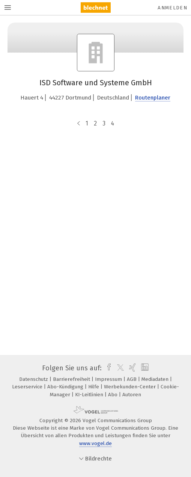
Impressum (109, 379)
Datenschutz (34, 379)
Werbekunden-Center (130, 386)
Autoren (131, 394)
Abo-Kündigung (66, 386)
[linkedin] (143, 368)
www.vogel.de (95, 443)
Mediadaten (155, 379)
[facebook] (107, 368)
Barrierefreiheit (72, 379)
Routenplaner (152, 97)
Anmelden (172, 8)
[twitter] (119, 368)
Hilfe (94, 386)
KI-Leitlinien (90, 394)
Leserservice (28, 386)
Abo (113, 394)
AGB (132, 379)
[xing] (131, 368)
